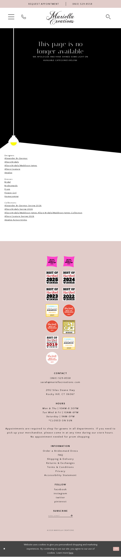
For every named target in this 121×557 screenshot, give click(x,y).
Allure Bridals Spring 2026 (19, 209)
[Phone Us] (82, 4)
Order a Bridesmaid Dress (60, 451)
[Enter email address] (60, 516)
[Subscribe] (72, 516)
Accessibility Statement (60, 475)
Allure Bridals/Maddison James (21, 165)
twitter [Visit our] (60, 497)
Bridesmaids (11, 186)
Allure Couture (12, 169)
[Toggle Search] (108, 16)
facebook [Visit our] (60, 489)
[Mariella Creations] (60, 18)
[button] (11, 16)
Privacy (60, 471)
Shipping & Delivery (60, 459)
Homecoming (12, 196)
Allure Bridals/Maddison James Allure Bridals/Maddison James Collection (43, 213)
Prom (7, 189)
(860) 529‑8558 (60, 378)
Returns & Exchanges (60, 463)
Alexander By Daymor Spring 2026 (23, 205)
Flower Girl (10, 193)
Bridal (8, 182)
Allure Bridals (12, 162)
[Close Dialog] (4, 549)
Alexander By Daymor (16, 158)
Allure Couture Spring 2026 (19, 216)
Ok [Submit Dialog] (116, 549)
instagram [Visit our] (60, 493)
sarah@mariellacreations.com (60, 382)
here (71, 553)
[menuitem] (11, 16)
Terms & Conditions (60, 467)
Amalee (8, 173)
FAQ (60, 455)
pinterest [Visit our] (60, 501)
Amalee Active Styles (16, 220)
